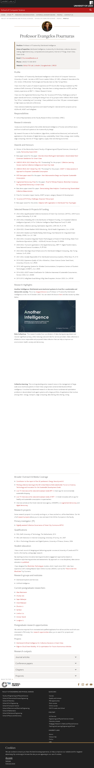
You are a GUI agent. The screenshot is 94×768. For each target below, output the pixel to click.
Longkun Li (20, 620)
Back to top (6, 679)
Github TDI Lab (28, 65)
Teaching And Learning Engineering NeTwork (62, 726)
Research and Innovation (24, 15)
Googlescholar (46, 65)
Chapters (19, 669)
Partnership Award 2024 (29, 152)
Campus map (52, 737)
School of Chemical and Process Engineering (15, 698)
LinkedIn (37, 65)
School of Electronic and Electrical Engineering (16, 708)
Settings (8, 761)
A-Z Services (52, 716)
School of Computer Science (13, 10)
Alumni (51, 734)
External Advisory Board (45, 15)
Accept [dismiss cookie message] (9, 758)
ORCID (54, 65)
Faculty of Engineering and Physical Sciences (17, 18)
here (60, 294)
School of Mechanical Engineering (12, 713)
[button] (90, 10)
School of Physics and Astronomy (12, 716)
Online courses (53, 706)
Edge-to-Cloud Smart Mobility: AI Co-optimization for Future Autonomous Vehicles (43, 646)
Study (9, 15)
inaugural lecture (41, 292)
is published (25, 562)
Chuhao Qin (20, 596)
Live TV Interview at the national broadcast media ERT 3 (35, 491)
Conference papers (24, 663)
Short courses (53, 703)
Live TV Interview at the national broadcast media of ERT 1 (35, 497)
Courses (51, 696)
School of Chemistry (8, 701)
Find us (51, 739)
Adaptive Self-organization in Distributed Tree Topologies (57, 203)
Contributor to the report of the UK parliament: (40, 481)
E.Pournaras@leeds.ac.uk (29, 58)
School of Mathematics (9, 711)
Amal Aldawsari (21, 603)
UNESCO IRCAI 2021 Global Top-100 (28, 169)
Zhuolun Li (19, 606)
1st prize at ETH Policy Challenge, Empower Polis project (35, 199)
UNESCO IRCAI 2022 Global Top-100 (28, 162)
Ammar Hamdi (21, 617)
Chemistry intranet (54, 721)
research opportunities (41, 632)
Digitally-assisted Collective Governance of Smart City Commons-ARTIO (40, 525)
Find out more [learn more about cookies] (10, 763)
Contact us (68, 15)
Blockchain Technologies (35, 566)
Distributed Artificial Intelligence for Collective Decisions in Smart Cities (39, 643)
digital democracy (22, 505)
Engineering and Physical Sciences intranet (61, 719)
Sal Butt (19, 610)
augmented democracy (69, 503)
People (59, 15)
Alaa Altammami (21, 592)
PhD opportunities (54, 701)
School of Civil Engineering (10, 703)
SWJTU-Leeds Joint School (57, 708)
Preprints (19, 675)
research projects (24, 517)
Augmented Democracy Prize (26, 182)
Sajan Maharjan (21, 599)
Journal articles (22, 657)
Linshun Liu (20, 613)
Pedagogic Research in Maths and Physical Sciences (63, 724)
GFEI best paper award (24, 175)
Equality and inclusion (55, 698)
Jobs (50, 742)
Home (3, 15)
